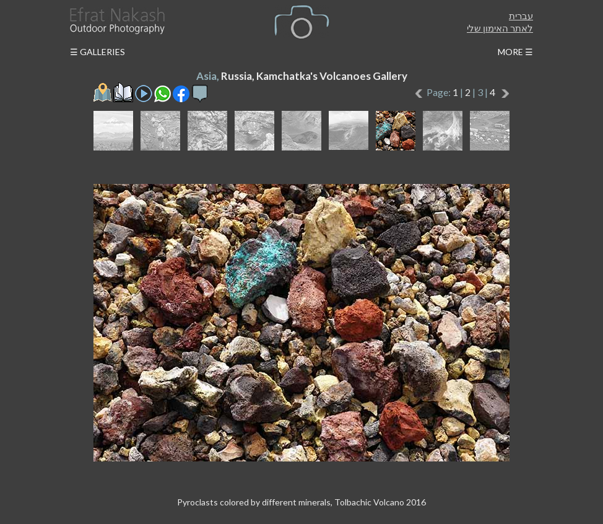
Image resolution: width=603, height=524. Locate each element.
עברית (521, 15)
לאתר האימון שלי (500, 27)
